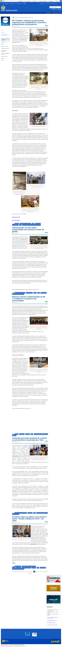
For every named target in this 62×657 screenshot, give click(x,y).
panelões (17, 227)
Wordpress (21, 655)
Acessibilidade (42, 3)
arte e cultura (18, 577)
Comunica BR (31, 1)
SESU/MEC (27, 440)
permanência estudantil (25, 227)
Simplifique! (25, 1)
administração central (20, 297)
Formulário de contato (51, 633)
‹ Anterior (23, 582)
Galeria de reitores (4, 46)
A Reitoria (3, 42)
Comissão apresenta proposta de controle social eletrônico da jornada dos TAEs (29, 446)
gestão (34, 297)
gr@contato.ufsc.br (53, 631)
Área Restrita (48, 12)
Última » (30, 583)
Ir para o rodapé (22, 3)
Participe (37, 1)
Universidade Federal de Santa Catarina (31, 228)
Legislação (52, 1)
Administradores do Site (56, 12)
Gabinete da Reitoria (5, 48)
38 (38, 582)
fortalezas (18, 578)
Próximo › (45, 582)
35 (32, 582)
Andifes (16, 440)
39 (40, 582)
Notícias (2, 32)
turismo (34, 578)
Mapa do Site (54, 3)
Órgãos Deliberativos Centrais (5, 54)
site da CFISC (33, 554)
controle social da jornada (21, 522)
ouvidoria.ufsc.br (54, 635)
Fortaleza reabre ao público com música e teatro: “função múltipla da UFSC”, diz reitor (29, 528)
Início (2, 30)
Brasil (4, 1)
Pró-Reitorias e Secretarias (4, 51)
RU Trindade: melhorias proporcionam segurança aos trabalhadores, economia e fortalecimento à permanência (27, 24)
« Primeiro (20, 582)
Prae (33, 227)
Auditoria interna (4, 56)
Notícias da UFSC (16, 220)
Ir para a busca (16, 3)
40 (42, 582)
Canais (57, 1)
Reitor (2, 44)
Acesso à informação (44, 1)
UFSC (20, 228)
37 (36, 582)
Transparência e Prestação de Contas (5, 35)
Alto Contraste (49, 3)
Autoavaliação (29, 297)
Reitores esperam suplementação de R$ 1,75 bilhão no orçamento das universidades (29, 304)
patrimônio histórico (26, 578)
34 (30, 582)
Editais (2, 60)
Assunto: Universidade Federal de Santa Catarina (24, 17)
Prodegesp (30, 522)
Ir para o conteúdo (4, 3)
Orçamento (21, 440)
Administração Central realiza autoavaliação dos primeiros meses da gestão (30, 233)
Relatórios (3, 58)
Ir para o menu (10, 3)
